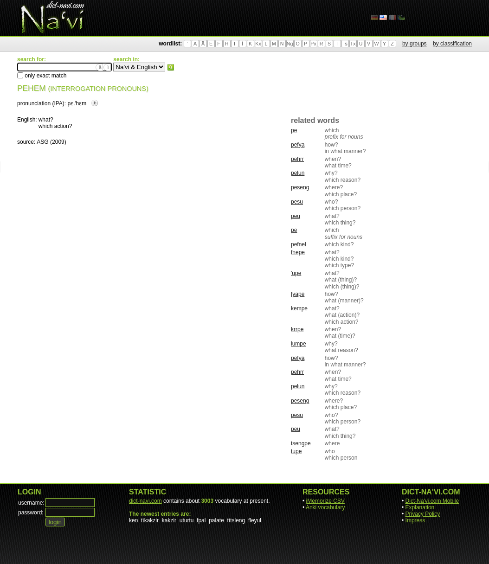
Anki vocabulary (325, 507)
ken (133, 520)
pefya (297, 144)
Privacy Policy (422, 514)
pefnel (298, 244)
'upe (296, 273)
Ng (290, 43)
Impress (415, 520)
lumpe (298, 343)
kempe (299, 308)
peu (295, 216)
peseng (300, 187)
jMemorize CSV (325, 501)
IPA (58, 103)
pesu (297, 202)
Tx (353, 43)
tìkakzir (150, 520)
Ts (344, 43)
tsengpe (301, 443)
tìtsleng (236, 520)
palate (216, 520)
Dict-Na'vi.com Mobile (432, 501)
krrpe (297, 329)
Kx (258, 43)
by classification (452, 43)
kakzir (169, 520)
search (170, 67)
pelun (297, 173)
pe (294, 130)
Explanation (420, 507)
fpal (201, 520)
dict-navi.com (145, 501)
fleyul (254, 520)
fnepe (298, 252)
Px (313, 43)
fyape (297, 294)
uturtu (187, 520)
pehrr (297, 159)
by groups (414, 43)
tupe (296, 451)
